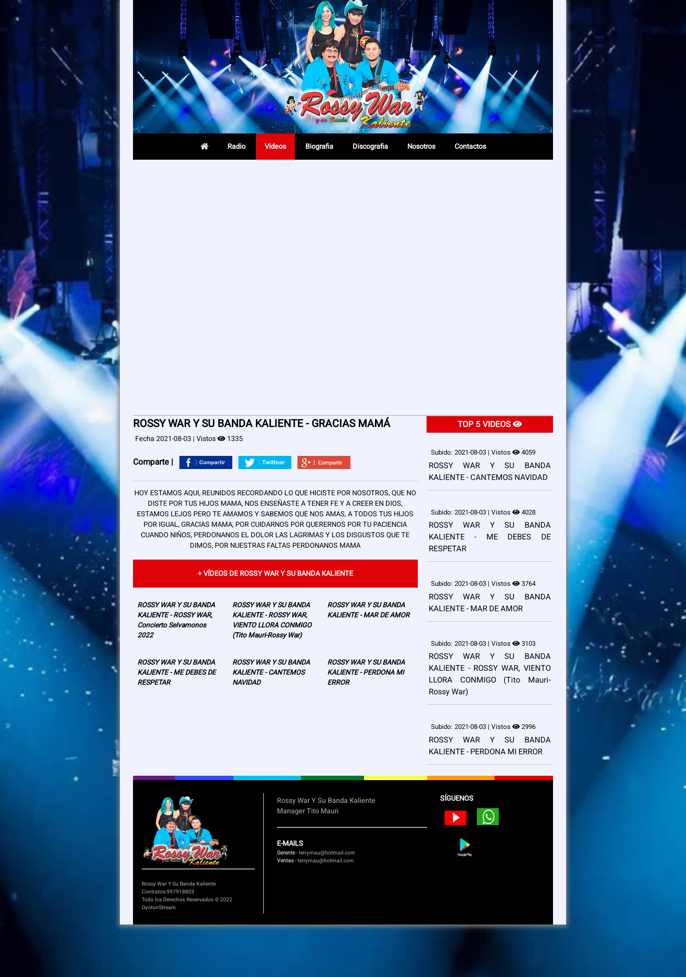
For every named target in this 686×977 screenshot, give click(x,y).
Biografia (319, 146)
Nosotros (421, 146)
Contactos (470, 146)
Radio (236, 146)
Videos (275, 146)
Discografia (370, 146)
